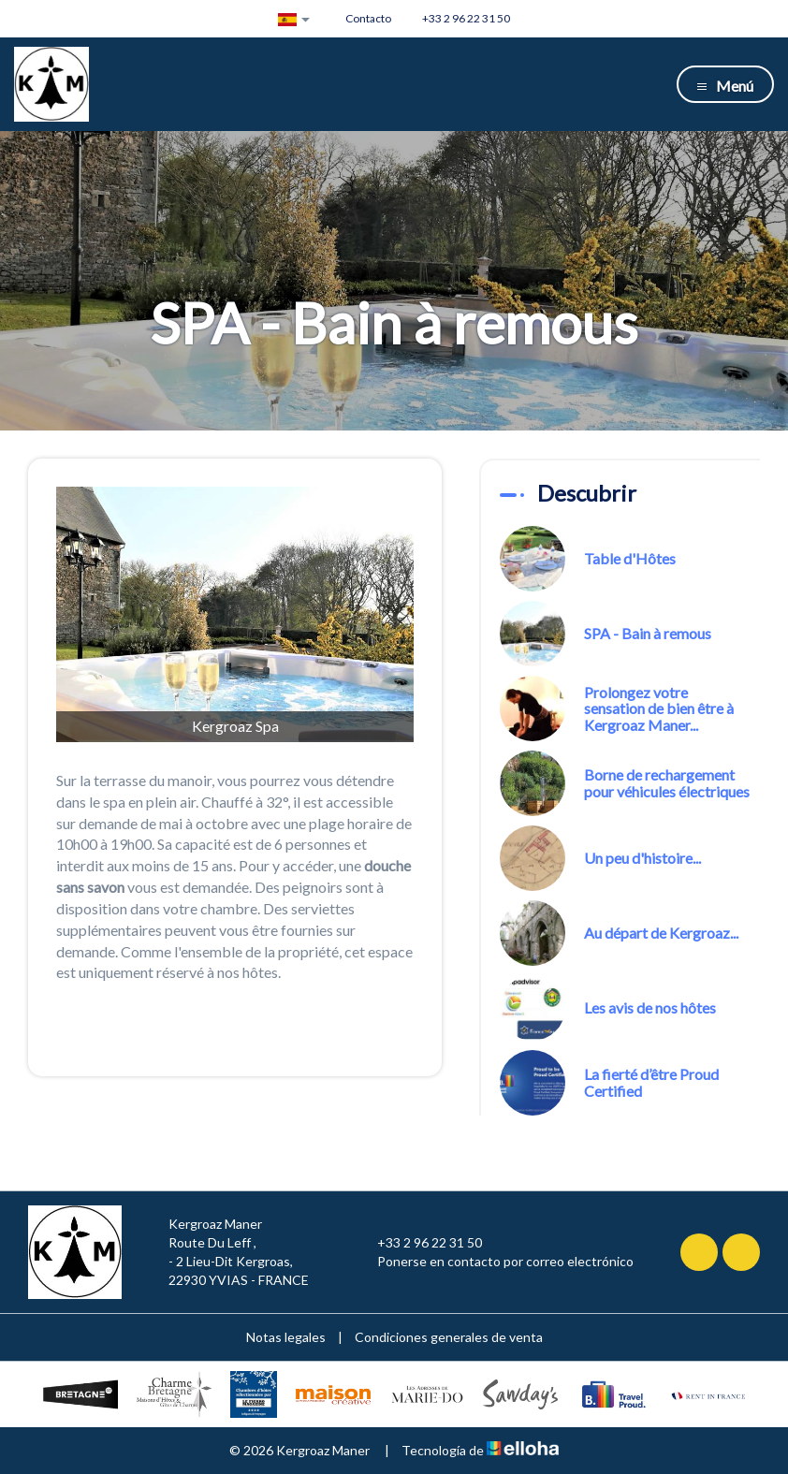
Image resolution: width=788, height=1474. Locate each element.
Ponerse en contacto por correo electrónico (495, 1261)
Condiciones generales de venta (449, 1337)
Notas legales (286, 1337)
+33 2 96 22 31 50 (419, 1242)
